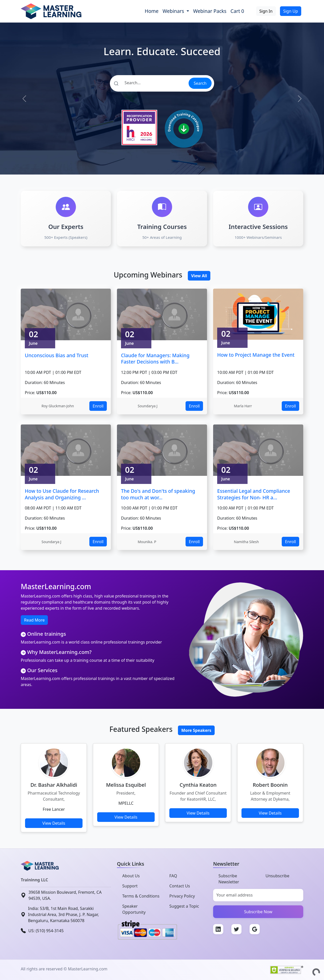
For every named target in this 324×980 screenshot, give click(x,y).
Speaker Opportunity (134, 909)
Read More (34, 620)
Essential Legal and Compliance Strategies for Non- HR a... (253, 494)
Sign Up (290, 11)
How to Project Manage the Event (255, 354)
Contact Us (179, 886)
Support (129, 886)
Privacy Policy (182, 896)
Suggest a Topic (184, 906)
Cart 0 (237, 11)
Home (152, 11)
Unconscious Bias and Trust (56, 355)
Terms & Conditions (140, 896)
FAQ (173, 876)
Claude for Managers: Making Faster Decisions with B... (155, 358)
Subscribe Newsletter (228, 879)
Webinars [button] (174, 11)
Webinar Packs (210, 11)
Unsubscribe (277, 876)
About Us (131, 876)
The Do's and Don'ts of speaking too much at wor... (158, 494)
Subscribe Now (258, 911)
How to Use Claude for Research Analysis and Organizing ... (62, 494)
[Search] (149, 82)
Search (200, 83)
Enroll (98, 406)
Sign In (266, 11)
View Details (53, 823)
